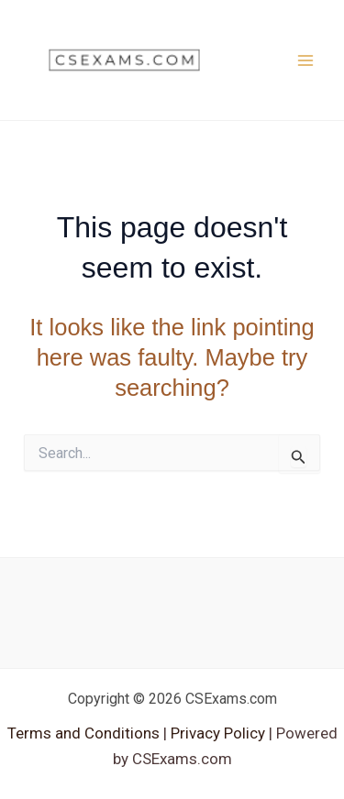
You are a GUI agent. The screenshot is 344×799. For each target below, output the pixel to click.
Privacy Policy (216, 733)
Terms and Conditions (85, 733)
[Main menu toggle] (305, 60)
